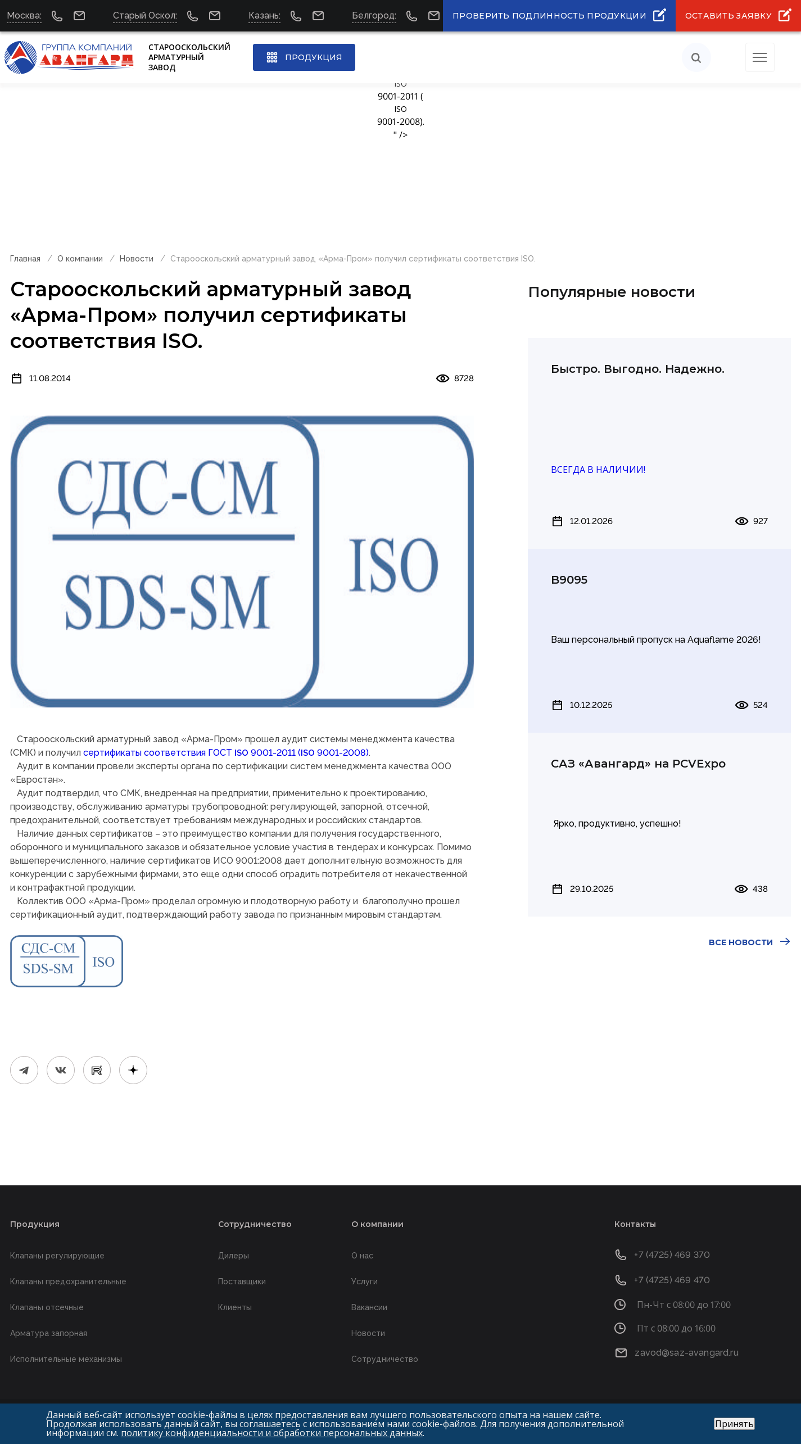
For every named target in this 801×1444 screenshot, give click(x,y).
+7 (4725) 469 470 (672, 1280)
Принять (734, 1424)
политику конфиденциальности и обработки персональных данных (272, 1433)
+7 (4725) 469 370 (672, 1254)
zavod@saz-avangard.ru (686, 1352)
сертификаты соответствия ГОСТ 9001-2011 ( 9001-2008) (226, 752)
